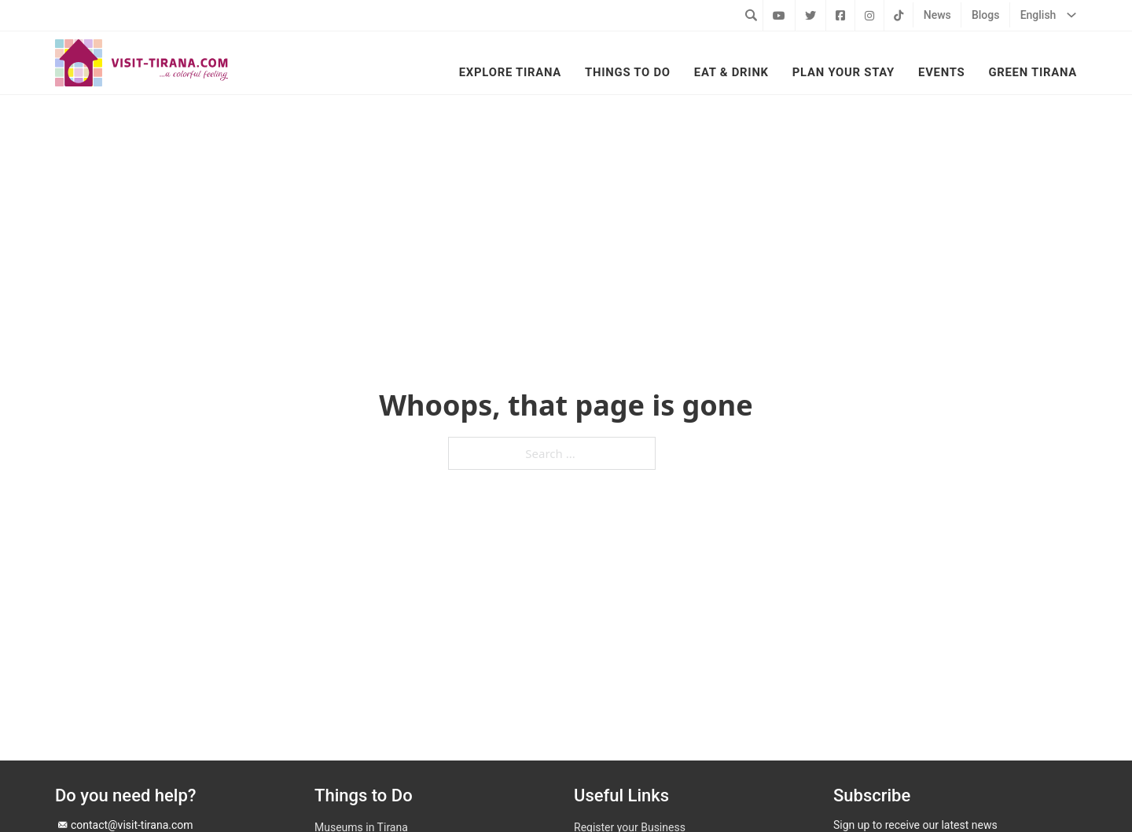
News (937, 15)
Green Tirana (1032, 72)
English (1038, 15)
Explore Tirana (510, 72)
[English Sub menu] (1071, 15)
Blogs (986, 15)
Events (941, 72)
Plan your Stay (843, 72)
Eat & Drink (731, 72)
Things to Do (628, 72)
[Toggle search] (751, 15)
